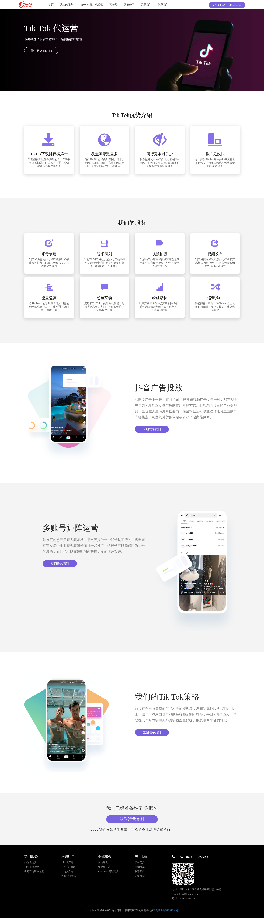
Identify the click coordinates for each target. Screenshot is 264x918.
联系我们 (163, 4)
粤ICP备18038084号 (167, 910)
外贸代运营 (30, 862)
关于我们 (146, 4)
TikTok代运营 (31, 866)
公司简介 (140, 862)
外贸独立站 (104, 866)
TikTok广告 (67, 862)
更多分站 (140, 876)
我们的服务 (66, 4)
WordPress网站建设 (108, 871)
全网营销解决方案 (34, 871)
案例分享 (129, 4)
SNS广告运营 (68, 866)
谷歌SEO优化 (68, 876)
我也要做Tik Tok (41, 50)
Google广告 (67, 871)
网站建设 (103, 862)
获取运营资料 (132, 819)
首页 (51, 4)
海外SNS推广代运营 (91, 4)
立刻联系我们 (152, 429)
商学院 (113, 4)
